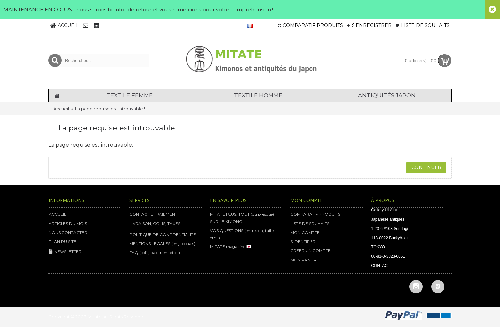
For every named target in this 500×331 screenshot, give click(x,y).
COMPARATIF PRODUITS (315, 214)
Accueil (61, 108)
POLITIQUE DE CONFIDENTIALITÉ (162, 234)
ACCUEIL (57, 214)
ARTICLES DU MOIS (68, 223)
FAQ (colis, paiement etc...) (154, 252)
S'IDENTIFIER (303, 241)
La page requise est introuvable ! (110, 108)
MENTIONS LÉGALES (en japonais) (162, 243)
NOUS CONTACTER (68, 232)
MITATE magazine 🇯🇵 (230, 246)
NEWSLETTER (65, 252)
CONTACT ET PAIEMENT (153, 214)
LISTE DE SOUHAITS (309, 223)
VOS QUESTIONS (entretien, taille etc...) (242, 234)
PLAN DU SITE (62, 241)
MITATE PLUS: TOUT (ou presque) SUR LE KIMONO (242, 218)
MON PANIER (303, 259)
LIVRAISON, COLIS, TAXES (154, 223)
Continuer (426, 167)
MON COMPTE (305, 232)
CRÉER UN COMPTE (310, 250)
